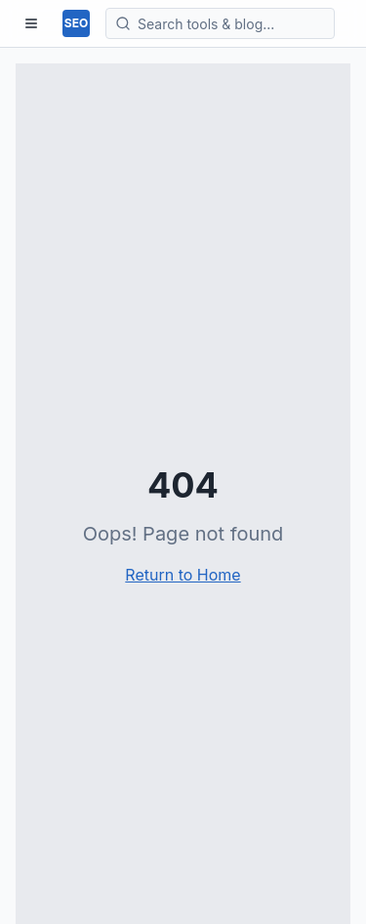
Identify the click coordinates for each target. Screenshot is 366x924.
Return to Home (182, 574)
